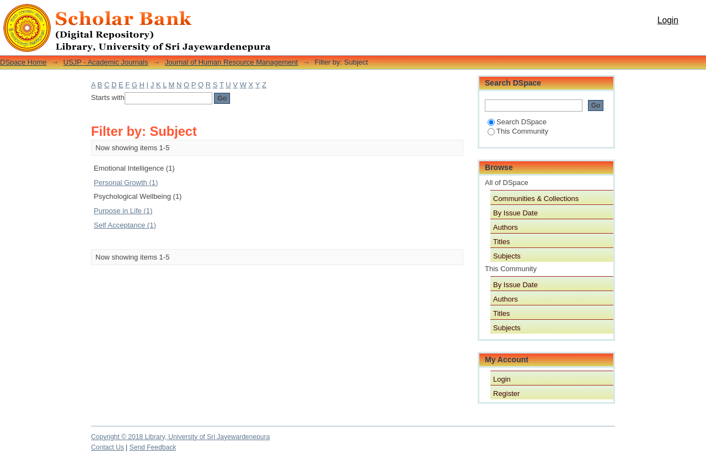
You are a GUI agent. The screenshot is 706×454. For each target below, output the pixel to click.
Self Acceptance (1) (125, 225)
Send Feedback (153, 447)
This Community (518, 131)
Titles (501, 241)
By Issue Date (515, 213)
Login (667, 20)
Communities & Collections (536, 198)
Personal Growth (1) (126, 182)
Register (506, 393)
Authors (505, 227)
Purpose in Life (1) (123, 211)
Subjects (507, 256)
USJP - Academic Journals (105, 62)
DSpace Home (23, 62)
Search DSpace (517, 122)
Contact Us (107, 447)
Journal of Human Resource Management (231, 62)
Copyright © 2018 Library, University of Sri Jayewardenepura (180, 437)
